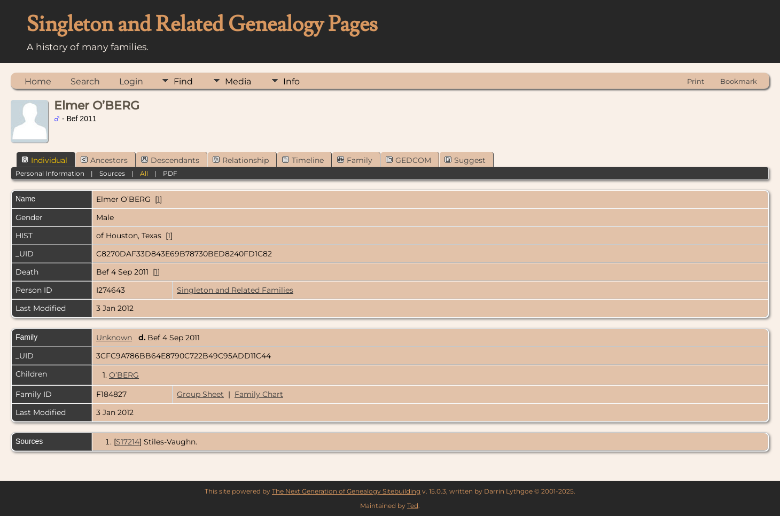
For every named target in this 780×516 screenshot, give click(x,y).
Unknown (114, 337)
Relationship (241, 160)
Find (183, 81)
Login (131, 81)
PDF (170, 173)
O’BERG (124, 375)
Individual (44, 160)
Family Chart (259, 394)
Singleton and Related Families (235, 290)
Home (38, 81)
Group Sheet (200, 394)
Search (85, 81)
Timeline (303, 160)
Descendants (170, 160)
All (144, 173)
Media (238, 81)
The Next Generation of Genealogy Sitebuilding (346, 491)
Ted (412, 506)
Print (695, 81)
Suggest (465, 160)
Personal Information (49, 173)
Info (291, 81)
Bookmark (738, 81)
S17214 (127, 442)
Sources (112, 173)
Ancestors (104, 160)
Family (354, 160)
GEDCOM (408, 160)
